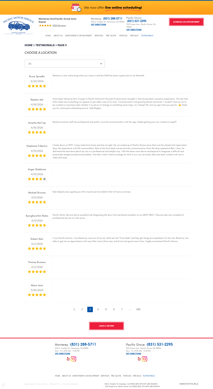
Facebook (57, 359)
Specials (134, 36)
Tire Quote (111, 36)
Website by (188, 384)
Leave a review (106, 326)
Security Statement (70, 384)
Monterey (96, 18)
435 (138, 309)
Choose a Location (41, 52)
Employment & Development (78, 36)
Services (99, 36)
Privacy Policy (42, 384)
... (130, 309)
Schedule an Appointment (186, 22)
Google (63, 359)
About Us (58, 36)
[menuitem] (48, 35)
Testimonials (147, 36)
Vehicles (123, 36)
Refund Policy (55, 384)
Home (48, 36)
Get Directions (98, 25)
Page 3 (62, 45)
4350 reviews (59, 25)
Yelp (68, 359)
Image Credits (29, 384)
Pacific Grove (133, 17)
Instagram (73, 359)
